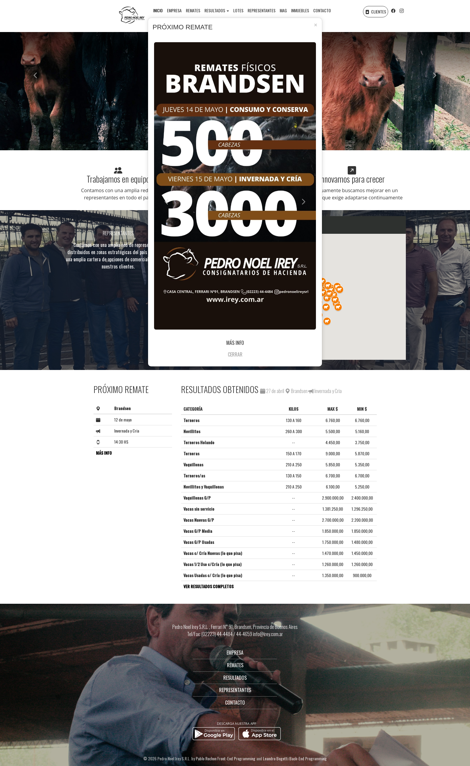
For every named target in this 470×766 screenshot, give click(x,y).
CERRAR (235, 354)
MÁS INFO (235, 342)
